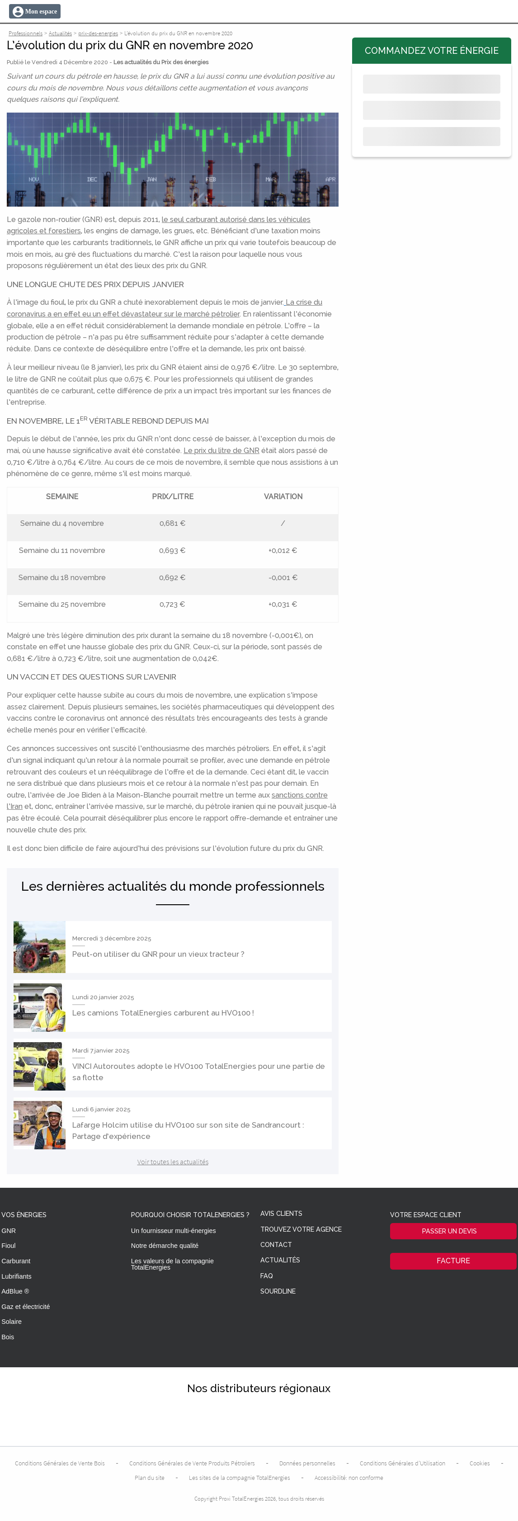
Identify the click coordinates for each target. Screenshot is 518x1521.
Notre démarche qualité (165, 1245)
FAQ (266, 1276)
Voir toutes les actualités (172, 1161)
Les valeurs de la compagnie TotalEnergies (172, 1264)
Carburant (15, 1261)
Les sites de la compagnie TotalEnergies (239, 1478)
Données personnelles (307, 1463)
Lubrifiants (16, 1276)
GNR (8, 1230)
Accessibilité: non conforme (349, 1478)
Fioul (8, 1245)
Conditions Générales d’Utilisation (402, 1463)
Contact (276, 1245)
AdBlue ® (15, 1291)
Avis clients (281, 1213)
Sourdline (278, 1291)
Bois (7, 1337)
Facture (453, 1260)
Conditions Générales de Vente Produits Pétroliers (192, 1463)
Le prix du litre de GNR (221, 450)
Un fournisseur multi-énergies (173, 1230)
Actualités (280, 1260)
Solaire (11, 1321)
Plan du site (150, 1478)
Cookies (480, 1463)
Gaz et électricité (25, 1306)
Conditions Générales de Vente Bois (60, 1463)
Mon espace (41, 11)
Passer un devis (449, 1231)
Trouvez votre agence (301, 1229)
